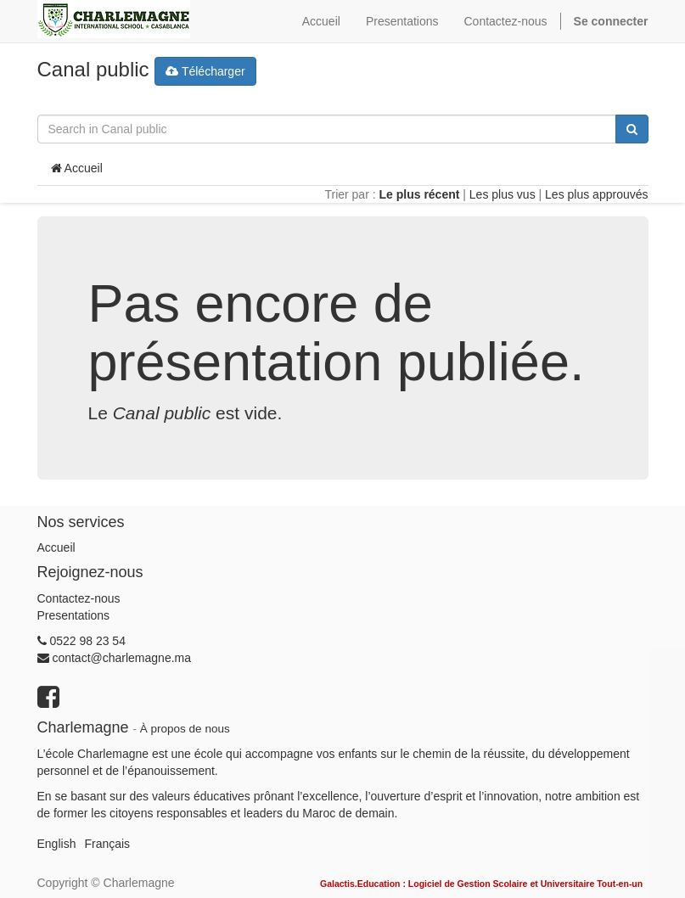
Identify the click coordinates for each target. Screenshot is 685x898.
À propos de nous (185, 728)
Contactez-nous (79, 598)
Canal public (93, 69)
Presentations (73, 615)
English (56, 843)
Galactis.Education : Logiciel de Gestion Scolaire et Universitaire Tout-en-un (481, 883)
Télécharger (205, 71)
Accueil (77, 168)
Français (107, 843)
